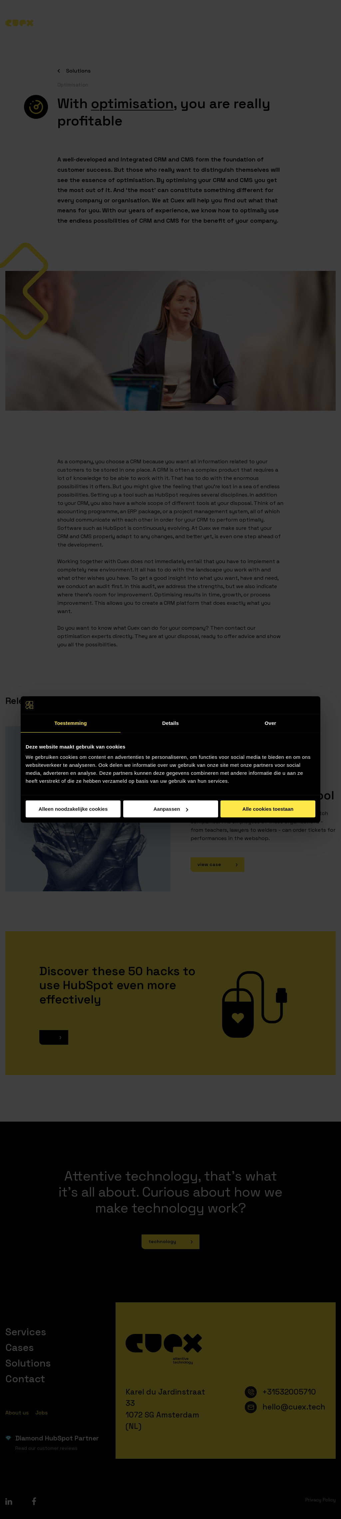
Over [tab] (270, 723)
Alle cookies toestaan (267, 809)
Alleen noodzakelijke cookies (73, 809)
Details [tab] (170, 723)
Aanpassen (171, 809)
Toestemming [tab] (70, 723)
